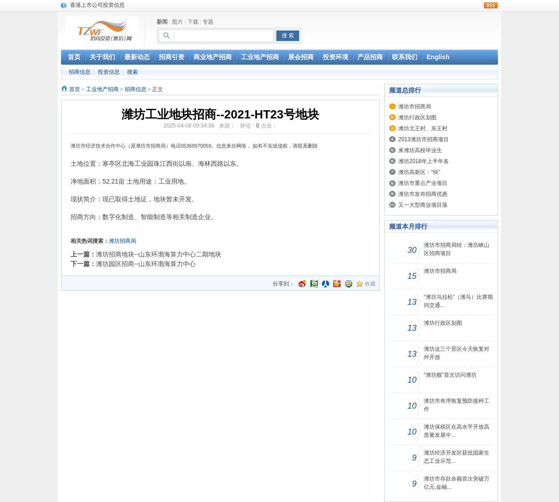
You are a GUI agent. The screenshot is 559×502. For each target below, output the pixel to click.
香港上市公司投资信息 (97, 5)
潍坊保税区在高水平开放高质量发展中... (456, 431)
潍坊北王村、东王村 (422, 128)
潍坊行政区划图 (417, 117)
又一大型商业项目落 (422, 205)
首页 (74, 89)
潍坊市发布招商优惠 (422, 194)
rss (490, 5)
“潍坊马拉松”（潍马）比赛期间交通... (458, 301)
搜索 (132, 72)
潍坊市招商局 (414, 106)
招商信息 (80, 72)
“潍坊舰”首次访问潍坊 (450, 375)
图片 (177, 22)
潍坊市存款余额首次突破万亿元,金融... (456, 483)
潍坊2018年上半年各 (423, 161)
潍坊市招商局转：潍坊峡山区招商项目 (456, 249)
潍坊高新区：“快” (419, 172)
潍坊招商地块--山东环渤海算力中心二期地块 (158, 254)
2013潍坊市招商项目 (423, 139)
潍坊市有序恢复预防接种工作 (456, 405)
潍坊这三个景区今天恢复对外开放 (456, 353)
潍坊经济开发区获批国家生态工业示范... (456, 457)
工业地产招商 (102, 89)
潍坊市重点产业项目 (422, 183)
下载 (193, 22)
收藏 (370, 284)
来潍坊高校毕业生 (420, 150)
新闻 (162, 22)
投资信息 (109, 72)
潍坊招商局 (122, 241)
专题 (208, 22)
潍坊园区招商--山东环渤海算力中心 (146, 263)
